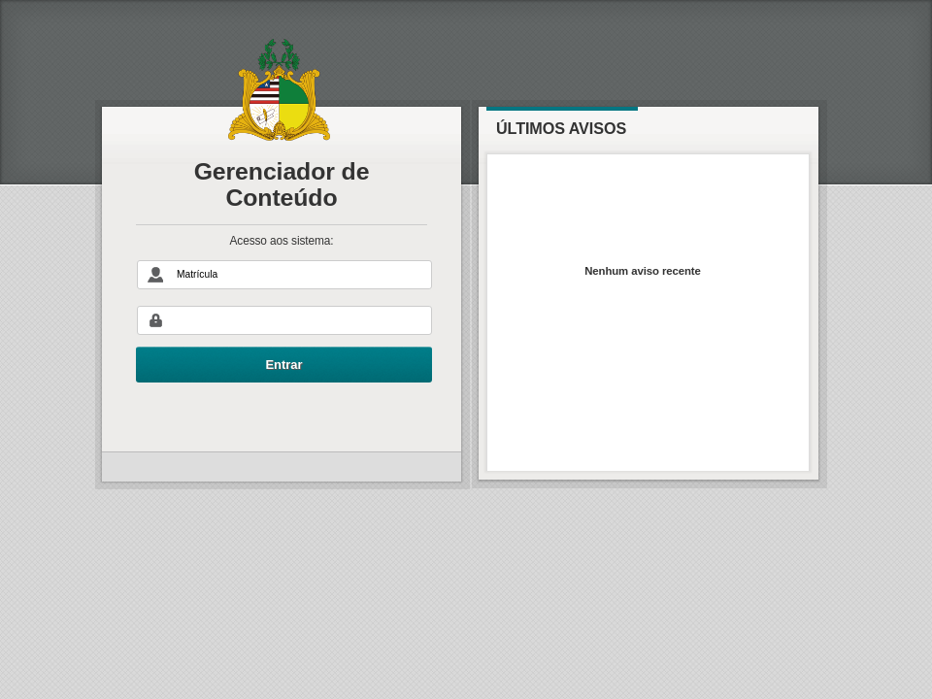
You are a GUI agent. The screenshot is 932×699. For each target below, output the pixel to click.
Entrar (283, 364)
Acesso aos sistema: (282, 241)
